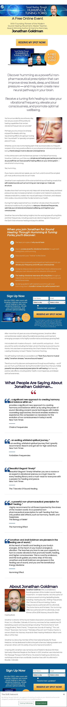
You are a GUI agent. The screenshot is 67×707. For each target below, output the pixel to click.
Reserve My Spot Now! (49, 314)
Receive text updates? (46, 308)
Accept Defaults (41, 703)
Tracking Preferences (26, 703)
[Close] (64, 694)
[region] (33, 699)
